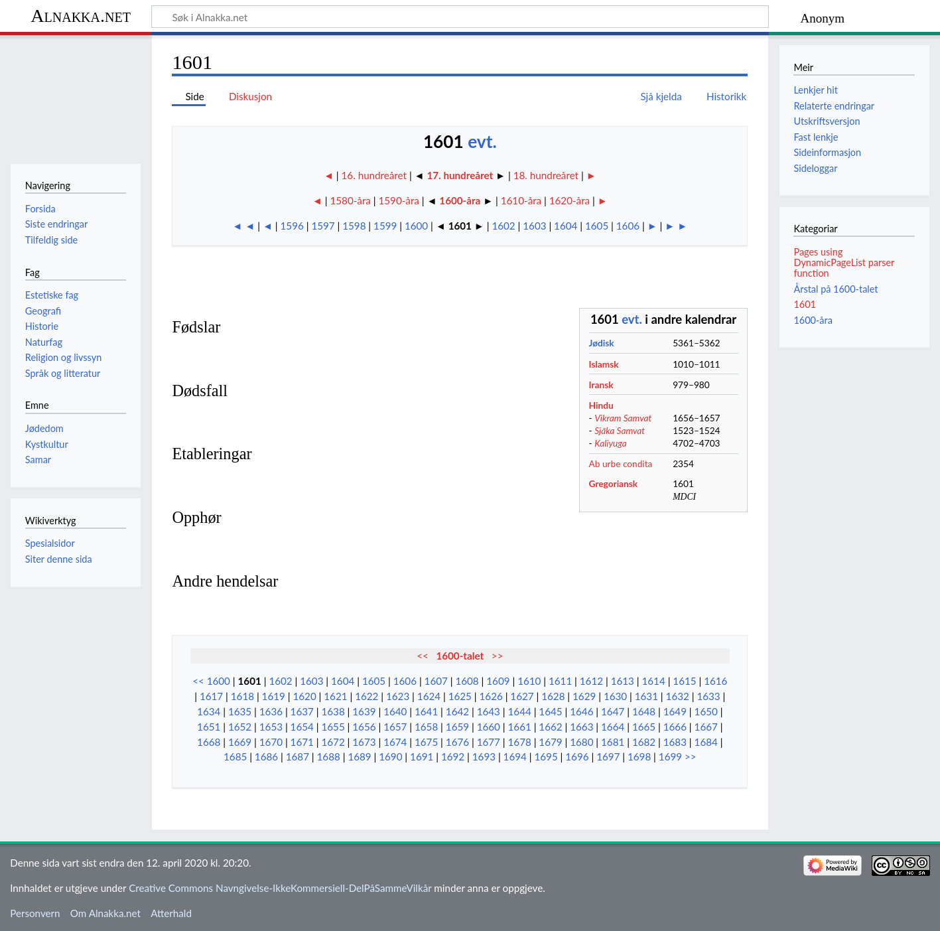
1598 (354, 226)
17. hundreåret (460, 175)
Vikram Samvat (622, 417)
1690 (390, 756)
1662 (550, 727)
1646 (581, 711)
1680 (581, 742)
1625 (460, 696)
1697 (608, 756)
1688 (328, 756)
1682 (643, 742)
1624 (428, 696)
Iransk (601, 384)
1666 (675, 727)
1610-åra (521, 200)
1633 (708, 696)
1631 (646, 696)
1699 (670, 756)
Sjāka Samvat (619, 430)
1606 (627, 226)
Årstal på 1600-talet (835, 289)
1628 (553, 696)
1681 (612, 742)
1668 (208, 742)
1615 (684, 681)
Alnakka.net (81, 15)
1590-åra (398, 200)
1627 (521, 696)
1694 (515, 756)
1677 (488, 742)
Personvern (35, 913)
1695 (545, 756)
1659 (457, 727)
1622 (366, 696)
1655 (332, 727)
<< (423, 656)
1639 (363, 711)
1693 (484, 756)
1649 (675, 711)
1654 (302, 727)
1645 (550, 711)
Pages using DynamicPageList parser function (843, 262)
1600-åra (459, 200)
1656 (363, 727)
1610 (529, 681)
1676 (457, 742)
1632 (677, 696)
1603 (534, 226)
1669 (239, 742)
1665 (643, 727)
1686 (266, 756)
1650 (706, 711)
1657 (395, 727)
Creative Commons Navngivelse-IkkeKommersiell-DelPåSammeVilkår (280, 888)
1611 (560, 681)
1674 (395, 742)
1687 (297, 756)
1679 (550, 742)
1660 (488, 727)
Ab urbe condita (621, 463)
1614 (653, 681)
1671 (302, 742)
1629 (584, 696)
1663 (581, 727)
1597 (322, 226)
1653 (271, 727)
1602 (503, 226)
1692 (452, 756)
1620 (304, 696)
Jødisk (601, 342)
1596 (292, 226)
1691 (421, 756)
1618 (242, 696)
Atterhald (171, 913)
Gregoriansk (613, 483)
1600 (416, 226)
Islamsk (604, 364)
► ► (676, 226)
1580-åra (350, 200)
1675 (426, 742)
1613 (622, 681)
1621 (335, 696)
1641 (426, 711)
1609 (497, 681)
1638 (332, 711)
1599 (385, 226)
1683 (675, 742)
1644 (519, 711)
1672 (332, 742)
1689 (359, 756)
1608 (466, 681)
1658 (426, 727)
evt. (482, 141)
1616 (715, 681)
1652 (239, 727)
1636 (271, 711)
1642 (457, 711)
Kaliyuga (610, 443)
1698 (639, 756)
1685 (235, 756)
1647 (612, 711)
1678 (519, 742)
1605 (596, 226)
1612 (591, 681)
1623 (397, 696)
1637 (302, 711)
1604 (565, 226)
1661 (519, 727)
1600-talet (460, 656)
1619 (273, 696)
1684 (706, 742)
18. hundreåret (545, 175)
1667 (706, 727)
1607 (436, 681)
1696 (576, 756)
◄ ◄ (243, 226)
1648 (643, 711)
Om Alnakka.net (105, 913)
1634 (208, 711)
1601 (249, 681)
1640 (395, 711)
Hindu (601, 405)
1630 (615, 696)
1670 (271, 742)
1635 (239, 711)
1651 (208, 727)
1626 (491, 696)
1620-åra (569, 200)
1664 (612, 727)
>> (498, 656)
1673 (363, 742)
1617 (211, 696)
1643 (488, 711)
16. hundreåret (375, 175)
